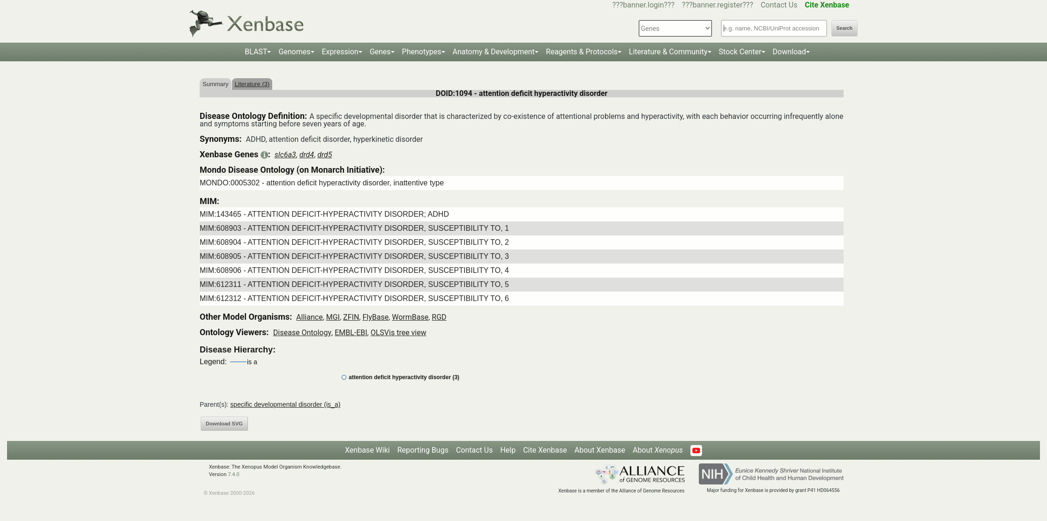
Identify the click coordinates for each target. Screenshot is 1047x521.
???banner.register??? (717, 4)
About (658, 450)
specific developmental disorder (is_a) (285, 404)
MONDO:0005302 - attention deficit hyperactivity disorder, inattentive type (322, 183)
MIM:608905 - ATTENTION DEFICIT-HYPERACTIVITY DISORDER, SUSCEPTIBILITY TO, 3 (354, 256)
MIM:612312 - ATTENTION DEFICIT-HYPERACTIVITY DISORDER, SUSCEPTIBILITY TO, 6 (354, 298)
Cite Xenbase (545, 450)
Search (845, 28)
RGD (439, 317)
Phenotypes (421, 51)
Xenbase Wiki (367, 450)
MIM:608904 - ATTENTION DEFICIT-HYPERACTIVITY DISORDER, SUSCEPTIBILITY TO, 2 (354, 242)
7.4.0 (233, 474)
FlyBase (375, 317)
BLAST (256, 51)
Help (508, 450)
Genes (380, 51)
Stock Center (740, 51)
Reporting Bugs (423, 450)
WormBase (410, 317)
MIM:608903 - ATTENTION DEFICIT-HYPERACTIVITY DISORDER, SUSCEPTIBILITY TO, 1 (354, 228)
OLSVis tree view (398, 332)
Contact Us (779, 4)
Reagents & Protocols (582, 51)
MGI (333, 317)
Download (789, 51)
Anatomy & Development (494, 51)
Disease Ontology (302, 332)
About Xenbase (600, 450)
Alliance (309, 317)
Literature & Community (668, 51)
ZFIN (351, 317)
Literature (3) (252, 84)
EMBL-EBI (351, 332)
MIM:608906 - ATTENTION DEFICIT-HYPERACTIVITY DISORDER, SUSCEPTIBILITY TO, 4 (354, 270)
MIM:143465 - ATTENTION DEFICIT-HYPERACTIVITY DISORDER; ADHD (324, 214)
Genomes (294, 51)
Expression (340, 51)
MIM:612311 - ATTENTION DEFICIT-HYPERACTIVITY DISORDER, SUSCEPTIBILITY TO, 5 (354, 284)
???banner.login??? (644, 4)
